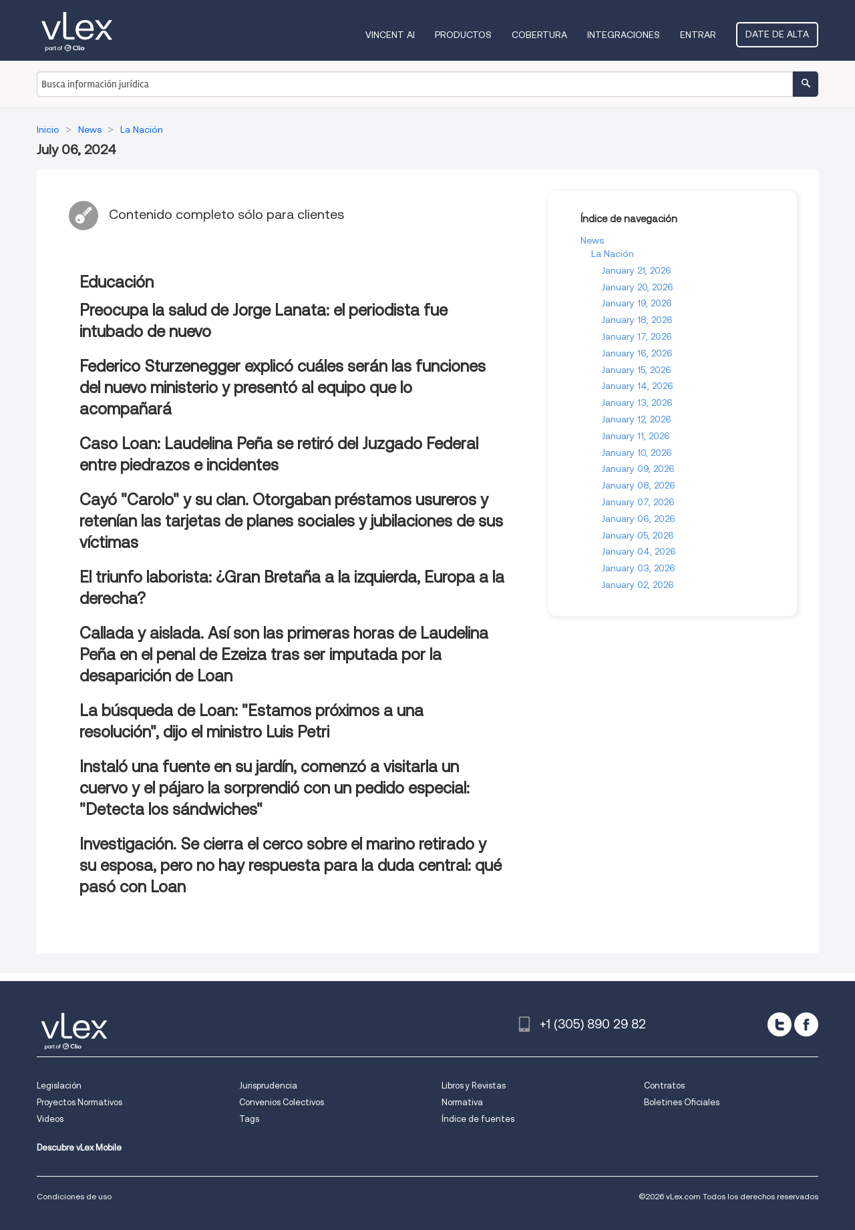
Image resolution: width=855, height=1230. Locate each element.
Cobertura (539, 34)
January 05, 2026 (638, 535)
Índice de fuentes (478, 1119)
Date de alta (777, 34)
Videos (50, 1119)
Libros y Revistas (474, 1086)
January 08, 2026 (638, 485)
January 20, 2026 (637, 287)
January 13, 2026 (637, 402)
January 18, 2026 (637, 319)
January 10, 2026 (637, 452)
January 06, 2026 (638, 518)
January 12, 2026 (636, 419)
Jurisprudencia (268, 1086)
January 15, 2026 (636, 369)
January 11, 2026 (636, 435)
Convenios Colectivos (281, 1102)
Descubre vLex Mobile (79, 1148)
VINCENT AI (390, 34)
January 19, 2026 (637, 303)
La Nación (612, 253)
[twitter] (779, 1024)
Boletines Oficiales (681, 1102)
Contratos (664, 1086)
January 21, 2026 (636, 270)
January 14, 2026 (637, 385)
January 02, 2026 (638, 584)
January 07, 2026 (638, 502)
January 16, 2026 (637, 353)
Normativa (462, 1102)
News (592, 240)
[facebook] (806, 1024)
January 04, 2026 (639, 551)
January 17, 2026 (637, 336)
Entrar (698, 34)
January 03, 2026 (638, 568)
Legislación (59, 1086)
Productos (463, 34)
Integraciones (623, 34)
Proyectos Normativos (79, 1102)
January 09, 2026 (638, 468)
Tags (249, 1119)
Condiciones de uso (74, 1196)
